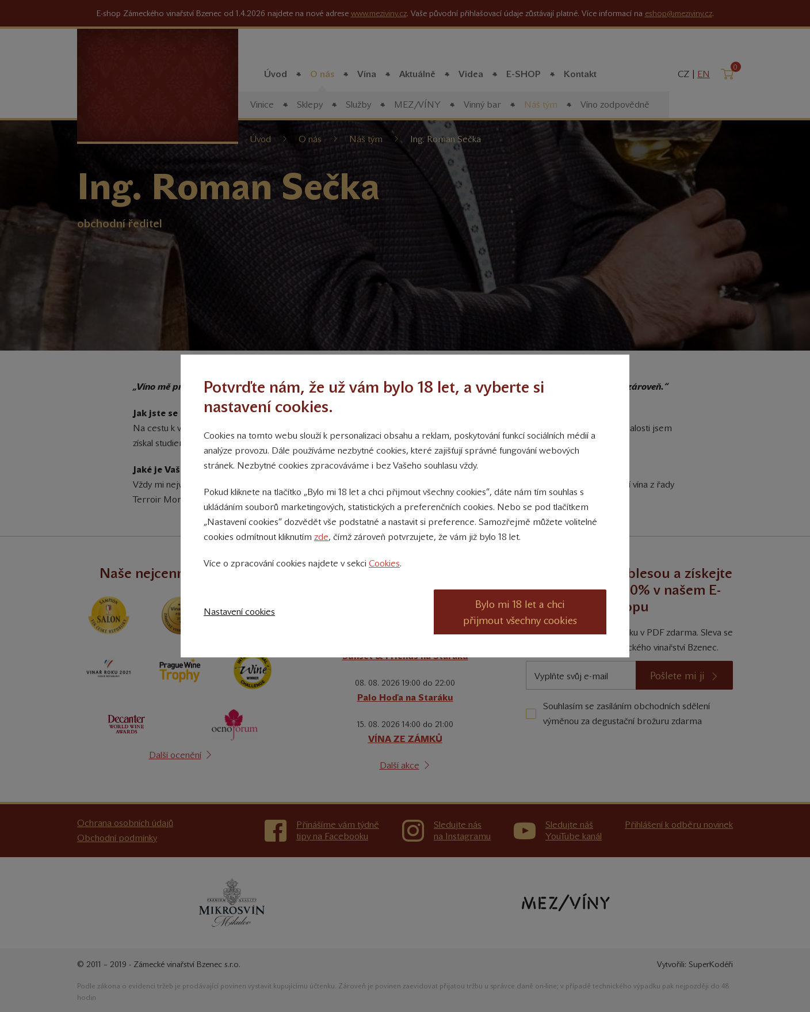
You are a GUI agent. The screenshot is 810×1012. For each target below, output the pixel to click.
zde (321, 536)
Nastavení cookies (239, 611)
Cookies (384, 563)
